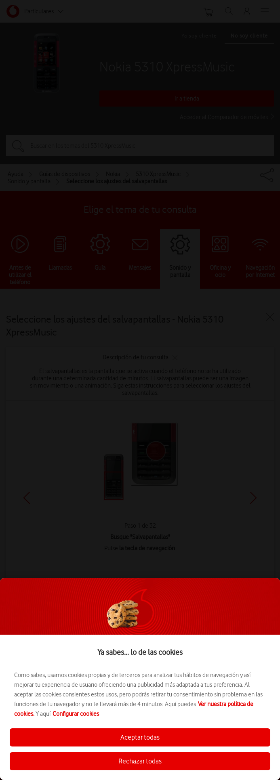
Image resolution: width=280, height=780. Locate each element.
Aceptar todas (140, 737)
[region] (140, 679)
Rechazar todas (140, 761)
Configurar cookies (76, 713)
